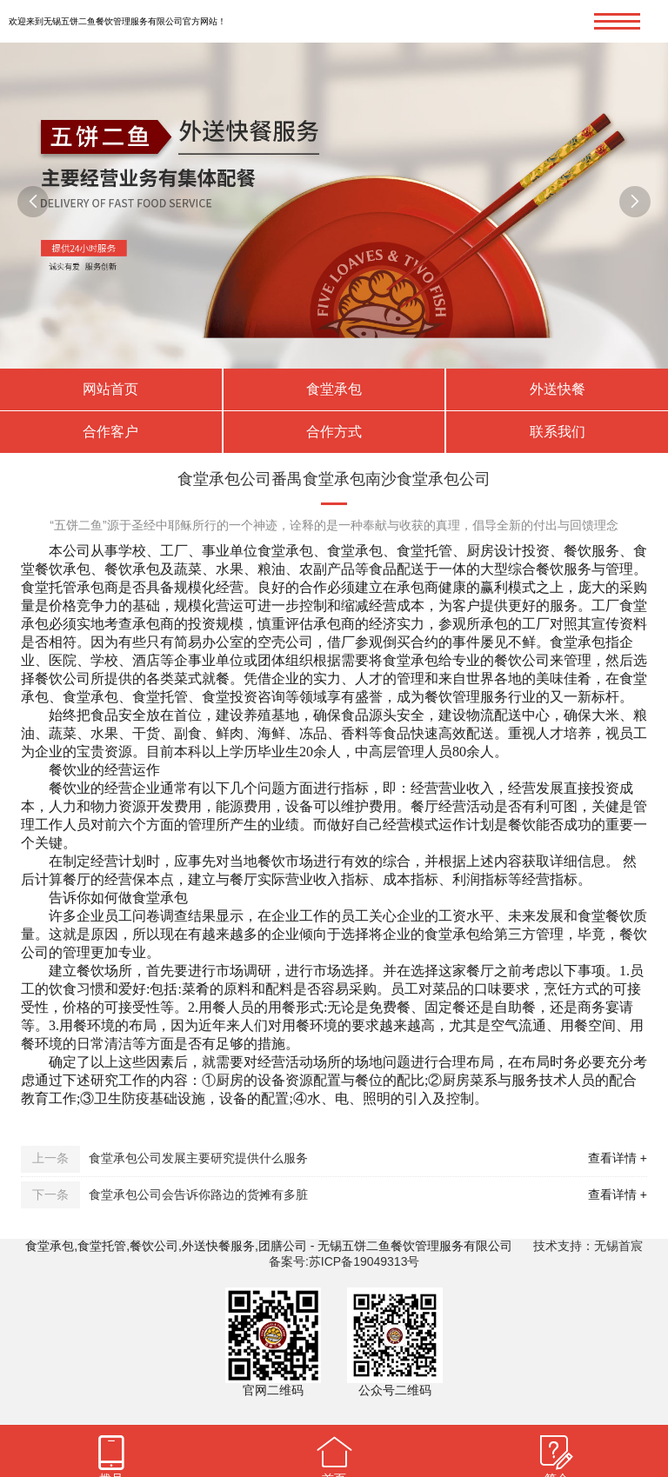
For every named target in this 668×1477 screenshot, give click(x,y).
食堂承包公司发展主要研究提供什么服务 (198, 1158)
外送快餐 (557, 389)
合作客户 (110, 431)
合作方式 (334, 431)
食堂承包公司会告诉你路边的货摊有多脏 (198, 1194)
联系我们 (557, 431)
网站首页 (110, 389)
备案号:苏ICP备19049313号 (344, 1261)
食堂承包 (334, 389)
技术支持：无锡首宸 (588, 1246)
